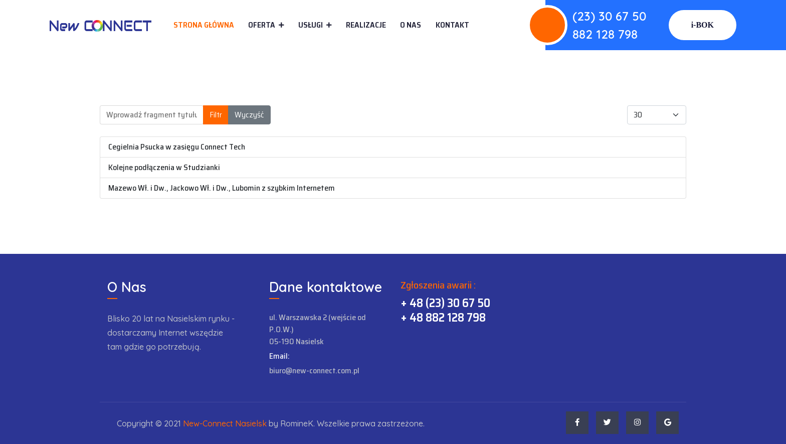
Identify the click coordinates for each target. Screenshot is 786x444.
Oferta (261, 25)
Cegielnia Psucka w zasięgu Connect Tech (176, 146)
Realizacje (366, 25)
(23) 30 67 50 (609, 16)
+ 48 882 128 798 (443, 317)
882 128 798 (605, 34)
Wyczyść (249, 114)
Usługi (310, 25)
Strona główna (203, 25)
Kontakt (452, 25)
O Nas (410, 25)
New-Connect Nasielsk (225, 423)
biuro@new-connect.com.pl (314, 370)
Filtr (216, 114)
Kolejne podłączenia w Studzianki (164, 167)
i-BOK (702, 25)
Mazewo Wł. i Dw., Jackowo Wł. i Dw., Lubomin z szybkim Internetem (221, 188)
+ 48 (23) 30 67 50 (445, 303)
